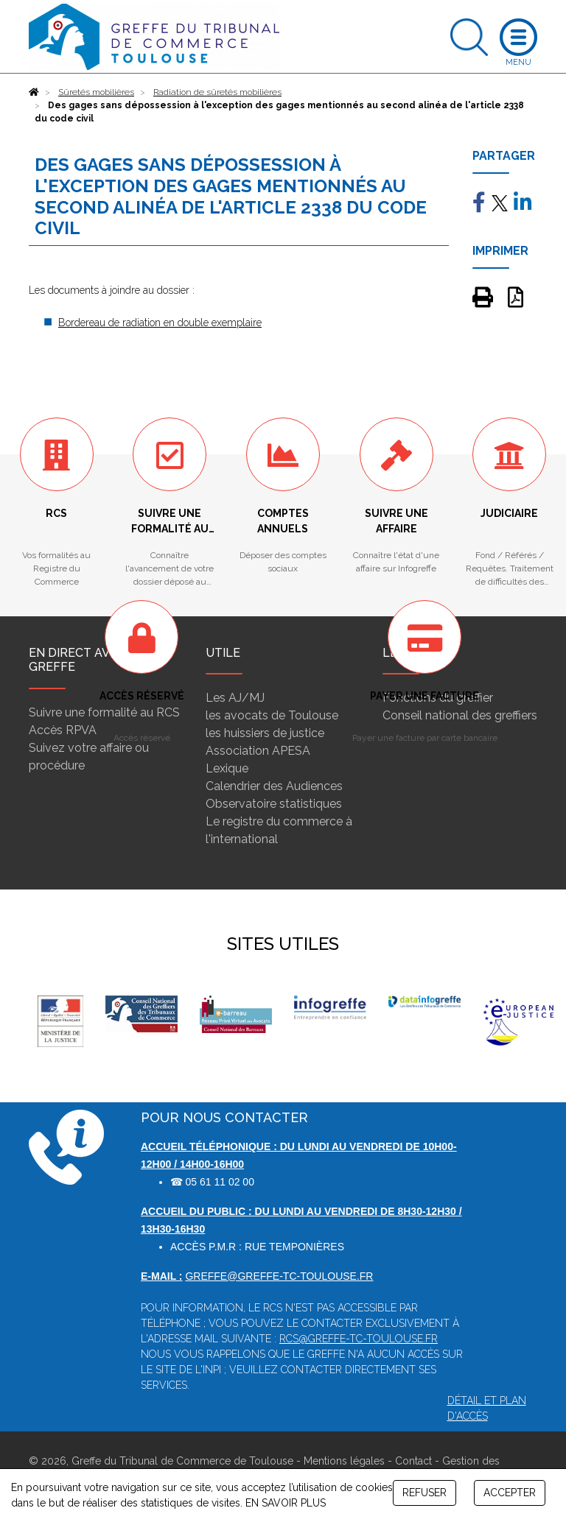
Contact (413, 1461)
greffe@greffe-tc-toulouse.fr (279, 1276)
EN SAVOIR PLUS (285, 1503)
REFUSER (424, 1492)
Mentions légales (344, 1461)
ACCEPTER (509, 1492)
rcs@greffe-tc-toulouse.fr (358, 1339)
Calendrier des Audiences (274, 786)
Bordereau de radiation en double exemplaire (160, 322)
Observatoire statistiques (274, 804)
